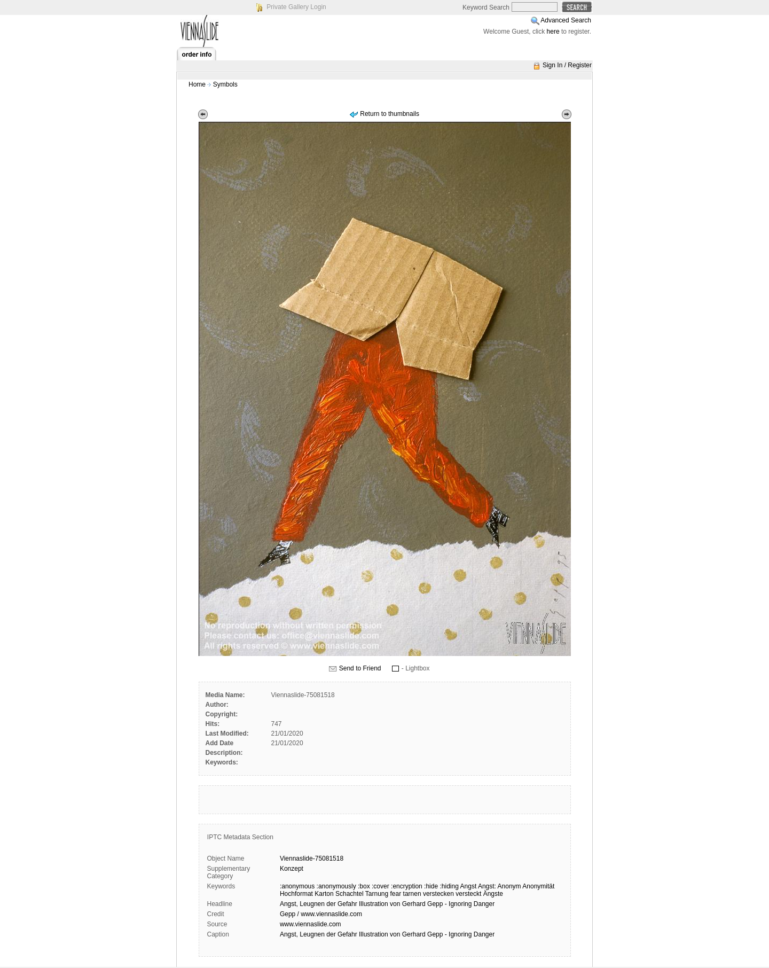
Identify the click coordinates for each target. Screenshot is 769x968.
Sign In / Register (567, 65)
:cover (380, 886)
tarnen (412, 893)
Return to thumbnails (389, 114)
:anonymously (336, 886)
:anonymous (297, 886)
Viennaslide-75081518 (311, 858)
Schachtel (349, 893)
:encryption (406, 886)
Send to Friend (360, 668)
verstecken (438, 893)
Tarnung (376, 893)
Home (197, 84)
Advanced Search (565, 20)
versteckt (468, 893)
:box (364, 886)
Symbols (225, 84)
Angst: (487, 886)
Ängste (493, 893)
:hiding (449, 886)
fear (396, 893)
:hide (431, 886)
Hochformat (296, 893)
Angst (468, 886)
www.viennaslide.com (310, 924)
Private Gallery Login (296, 7)
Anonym (509, 886)
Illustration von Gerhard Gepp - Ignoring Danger (427, 904)
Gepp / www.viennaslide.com (321, 914)
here (553, 31)
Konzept (291, 868)
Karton (324, 893)
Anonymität (538, 886)
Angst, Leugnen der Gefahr (318, 904)
